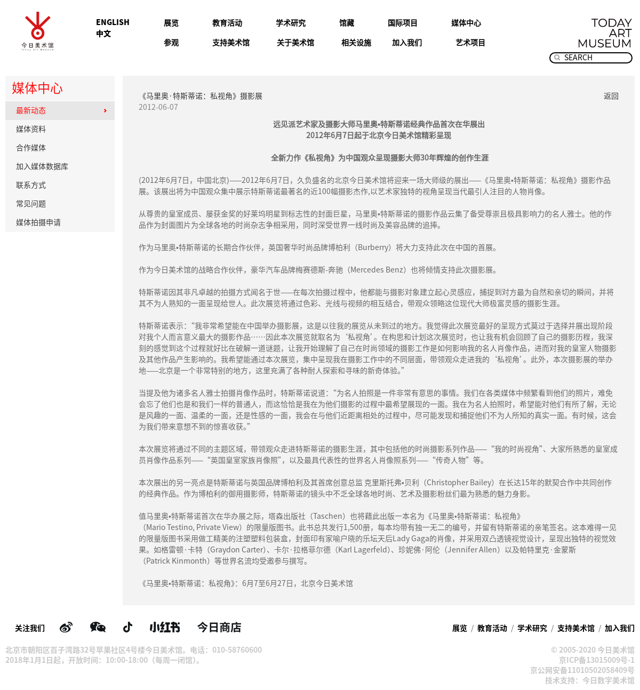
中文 (103, 33)
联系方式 (61, 185)
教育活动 (227, 23)
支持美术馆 (231, 42)
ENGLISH (113, 22)
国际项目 (403, 23)
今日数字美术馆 (608, 680)
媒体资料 (61, 129)
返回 (611, 96)
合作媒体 (61, 147)
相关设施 (356, 42)
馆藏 (346, 23)
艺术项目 (470, 42)
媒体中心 (466, 23)
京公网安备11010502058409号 (582, 670)
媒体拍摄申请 (61, 222)
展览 (171, 23)
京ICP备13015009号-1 (597, 660)
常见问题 (61, 203)
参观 (171, 42)
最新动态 (61, 110)
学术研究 (291, 23)
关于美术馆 (295, 42)
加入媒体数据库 (61, 166)
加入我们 (407, 42)
